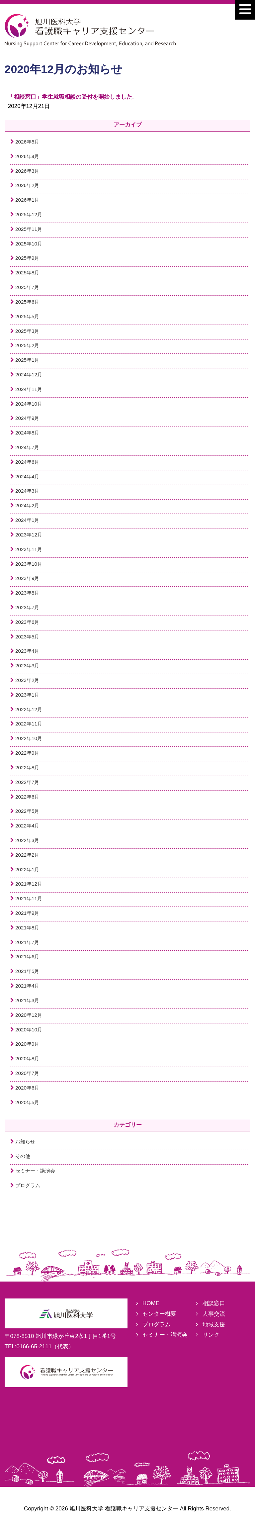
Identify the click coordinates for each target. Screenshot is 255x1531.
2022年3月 (27, 840)
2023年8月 (27, 593)
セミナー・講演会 (35, 1171)
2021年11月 (28, 898)
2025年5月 (27, 316)
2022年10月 (28, 738)
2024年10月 (28, 404)
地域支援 (214, 1324)
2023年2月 (27, 680)
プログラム (27, 1185)
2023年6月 (27, 622)
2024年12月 (28, 374)
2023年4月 (27, 651)
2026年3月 (27, 171)
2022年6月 (27, 797)
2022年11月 (28, 723)
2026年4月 (27, 156)
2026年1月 (27, 200)
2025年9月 (27, 258)
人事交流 (214, 1314)
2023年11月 (28, 549)
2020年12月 (28, 1015)
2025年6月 (27, 302)
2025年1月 (27, 360)
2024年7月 (27, 447)
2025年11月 (28, 229)
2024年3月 (27, 491)
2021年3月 (27, 1000)
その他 (22, 1156)
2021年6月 (27, 956)
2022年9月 (27, 753)
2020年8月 (27, 1058)
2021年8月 (27, 927)
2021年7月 (27, 942)
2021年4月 (27, 986)
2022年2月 (27, 855)
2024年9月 (27, 418)
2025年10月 (28, 243)
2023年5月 (27, 636)
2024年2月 (27, 505)
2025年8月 (27, 272)
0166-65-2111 (34, 1346)
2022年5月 (27, 811)
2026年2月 (27, 185)
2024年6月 (27, 462)
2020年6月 (27, 1088)
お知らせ (25, 1141)
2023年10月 (28, 564)
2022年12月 (28, 709)
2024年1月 (27, 520)
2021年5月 (27, 971)
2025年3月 (27, 331)
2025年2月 (27, 345)
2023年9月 (27, 578)
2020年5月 (27, 1102)
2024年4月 (27, 476)
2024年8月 (27, 432)
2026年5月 (27, 141)
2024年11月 (28, 389)
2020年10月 (28, 1029)
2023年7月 (27, 607)
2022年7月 (27, 782)
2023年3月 (27, 665)
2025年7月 (27, 287)
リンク (211, 1335)
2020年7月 (27, 1073)
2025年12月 (28, 214)
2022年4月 (27, 825)
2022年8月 (27, 767)
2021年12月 (28, 884)
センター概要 (159, 1314)
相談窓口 (214, 1303)
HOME (150, 1303)
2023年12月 (28, 534)
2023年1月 (27, 695)
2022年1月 (27, 869)
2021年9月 (27, 913)
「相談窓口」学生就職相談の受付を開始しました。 (73, 97)
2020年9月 (27, 1044)
